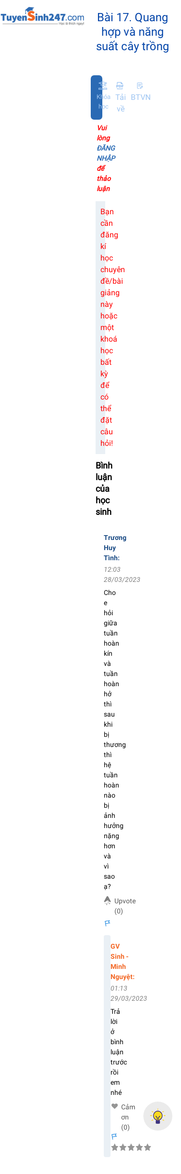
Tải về (120, 97)
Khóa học (104, 101)
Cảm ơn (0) (128, 1107)
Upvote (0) (125, 906)
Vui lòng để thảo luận (106, 158)
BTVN (141, 91)
